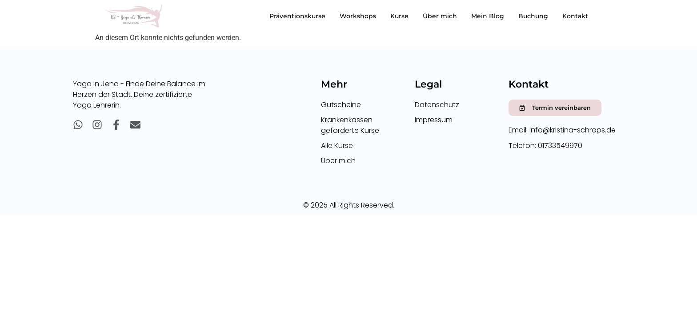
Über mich (440, 16)
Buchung (533, 16)
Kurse (399, 16)
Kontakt (575, 16)
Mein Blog (487, 16)
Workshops (358, 16)
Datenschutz (437, 105)
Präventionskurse (297, 16)
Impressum (434, 120)
